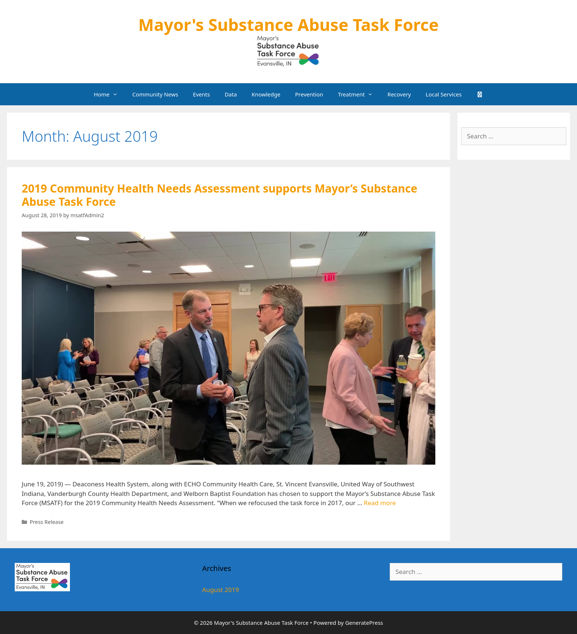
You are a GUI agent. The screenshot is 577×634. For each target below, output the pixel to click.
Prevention (309, 94)
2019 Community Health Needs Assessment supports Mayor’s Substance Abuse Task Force (219, 195)
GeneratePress (364, 622)
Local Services (444, 94)
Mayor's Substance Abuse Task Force (288, 24)
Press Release (47, 521)
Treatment (359, 94)
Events (201, 94)
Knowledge (266, 94)
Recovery (399, 94)
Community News (155, 94)
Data (230, 94)
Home (109, 94)
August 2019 (220, 589)
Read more (380, 503)
